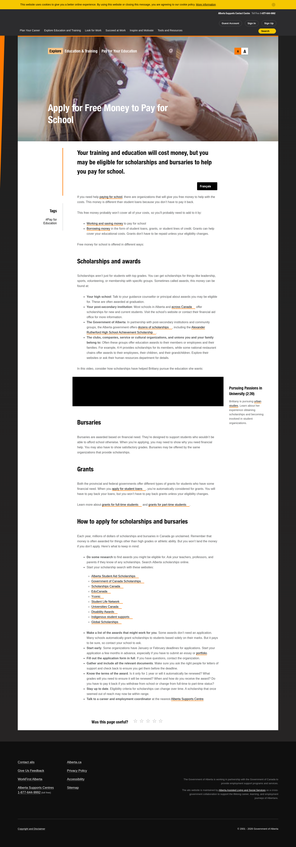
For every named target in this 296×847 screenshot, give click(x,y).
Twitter (53, 154)
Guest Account (230, 23)
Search (265, 31)
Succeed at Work (116, 30)
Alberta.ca (74, 762)
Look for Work (93, 30)
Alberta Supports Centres (36, 787)
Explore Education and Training (62, 30)
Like (247, 31)
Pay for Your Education (119, 51)
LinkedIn (53, 178)
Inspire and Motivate (141, 30)
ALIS (58, 18)
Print (254, 31)
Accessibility (76, 779)
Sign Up (269, 23)
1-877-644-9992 (267, 13)
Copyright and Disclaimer (31, 828)
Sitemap (73, 787)
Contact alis (26, 762)
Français (205, 186)
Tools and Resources (170, 30)
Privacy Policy (77, 770)
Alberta (32, 19)
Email (53, 190)
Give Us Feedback (31, 770)
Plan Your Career (30, 30)
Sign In (252, 23)
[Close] (273, 5)
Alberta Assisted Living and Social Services (242, 790)
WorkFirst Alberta (30, 779)
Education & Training (81, 51)
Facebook (53, 166)
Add (241, 31)
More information (206, 4)
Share (234, 31)
